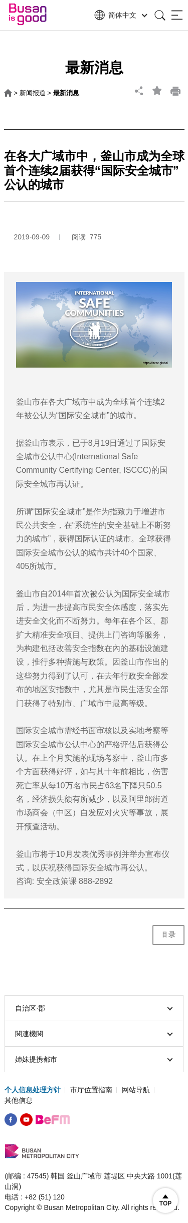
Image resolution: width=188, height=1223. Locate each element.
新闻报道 (33, 93)
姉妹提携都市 (93, 1059)
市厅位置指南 (91, 1090)
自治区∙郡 (93, 1008)
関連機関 (93, 1034)
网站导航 (136, 1090)
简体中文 (119, 15)
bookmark (157, 90)
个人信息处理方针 (33, 1090)
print (175, 90)
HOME (8, 93)
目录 (168, 934)
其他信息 (19, 1100)
